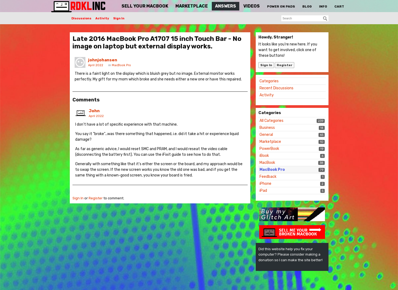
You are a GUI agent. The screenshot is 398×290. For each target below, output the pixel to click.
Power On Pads (281, 6)
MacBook (267, 162)
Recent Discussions (276, 88)
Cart (339, 6)
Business (267, 127)
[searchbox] (304, 18)
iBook (264, 155)
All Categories (271, 120)
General (266, 134)
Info (323, 6)
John (94, 110)
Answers (225, 6)
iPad (263, 190)
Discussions (81, 18)
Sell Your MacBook (145, 6)
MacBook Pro (272, 169)
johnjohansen (102, 60)
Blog (307, 6)
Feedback (267, 176)
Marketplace (191, 6)
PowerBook (269, 148)
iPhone (265, 183)
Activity (102, 18)
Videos (251, 6)
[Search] (325, 18)
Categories (269, 81)
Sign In (118, 18)
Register (284, 65)
